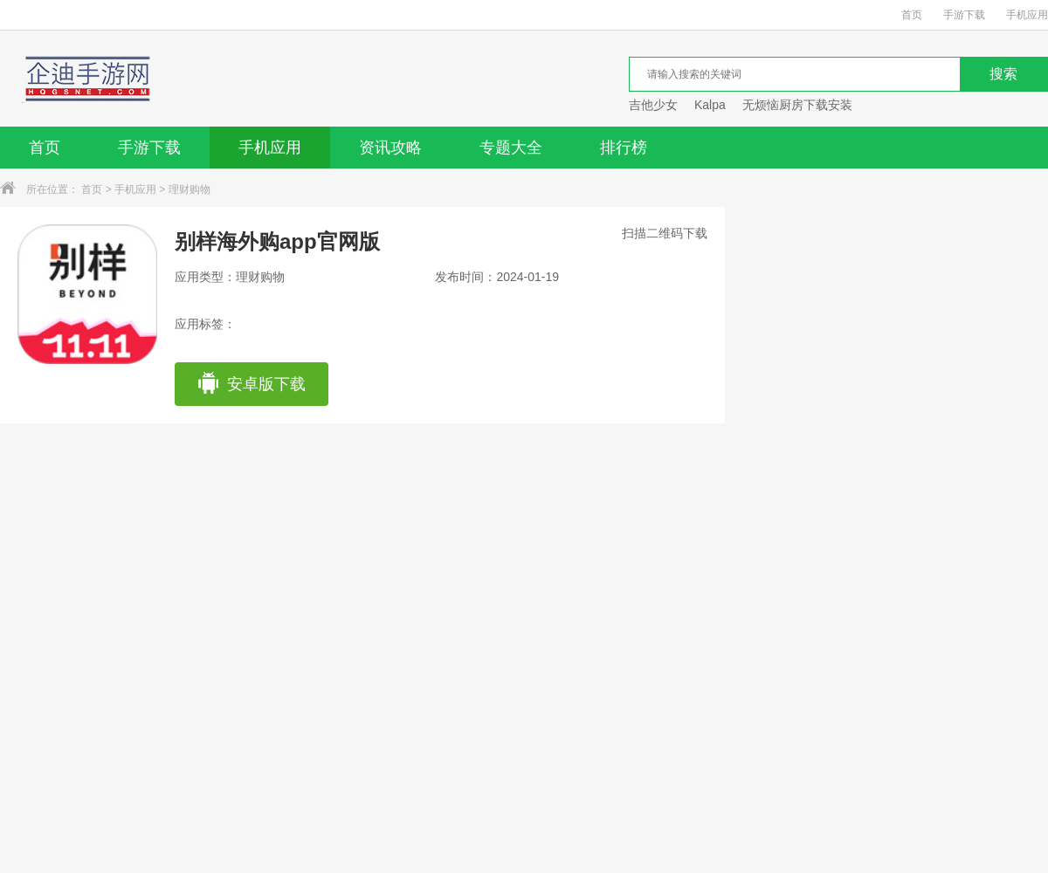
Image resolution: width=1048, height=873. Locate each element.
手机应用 (1027, 15)
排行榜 (623, 147)
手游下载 (964, 15)
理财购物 (189, 189)
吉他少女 (653, 105)
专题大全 (510, 147)
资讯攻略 (390, 147)
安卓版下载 (251, 384)
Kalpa (710, 105)
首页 (911, 15)
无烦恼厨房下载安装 (797, 105)
